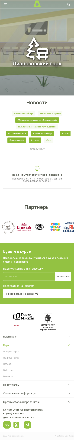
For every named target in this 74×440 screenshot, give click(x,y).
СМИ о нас (8, 370)
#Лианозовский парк (23, 113)
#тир (48, 140)
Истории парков (11, 351)
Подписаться (63, 276)
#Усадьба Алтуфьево (50, 113)
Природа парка (11, 357)
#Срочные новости (17, 133)
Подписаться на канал (22, 294)
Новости (7, 363)
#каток (65, 133)
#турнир (35, 140)
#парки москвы (16, 140)
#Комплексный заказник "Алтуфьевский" (37, 126)
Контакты (8, 376)
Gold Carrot (69, 436)
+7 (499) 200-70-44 (13, 413)
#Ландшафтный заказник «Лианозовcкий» (37, 120)
